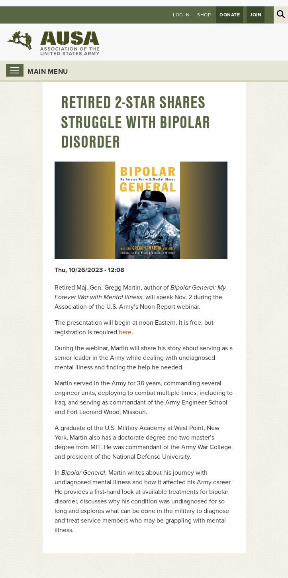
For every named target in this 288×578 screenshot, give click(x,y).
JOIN (255, 15)
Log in (181, 15)
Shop (204, 15)
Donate (229, 15)
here (125, 332)
